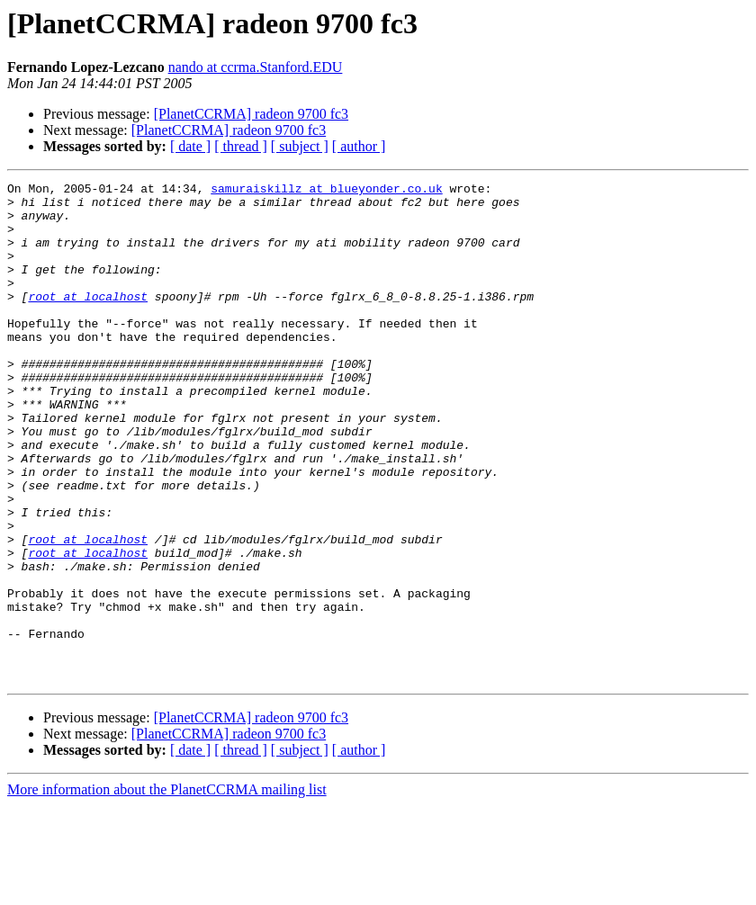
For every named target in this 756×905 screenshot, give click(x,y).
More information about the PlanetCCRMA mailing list (167, 889)
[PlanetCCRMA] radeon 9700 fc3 (251, 113)
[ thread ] (240, 146)
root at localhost (88, 320)
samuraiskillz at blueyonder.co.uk (326, 191)
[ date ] (190, 146)
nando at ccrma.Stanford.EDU (255, 67)
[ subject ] (299, 146)
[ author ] (359, 146)
